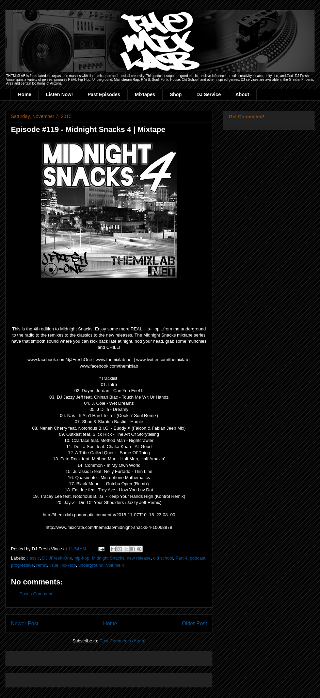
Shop (176, 94)
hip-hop (82, 558)
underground (90, 565)
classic (33, 558)
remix (41, 565)
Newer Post (24, 623)
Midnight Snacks (108, 558)
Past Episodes (103, 94)
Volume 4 (115, 565)
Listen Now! (59, 94)
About (242, 94)
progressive (22, 565)
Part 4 (182, 558)
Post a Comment (35, 593)
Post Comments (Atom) (122, 640)
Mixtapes (145, 94)
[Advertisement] (90, 656)
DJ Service (208, 94)
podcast (197, 558)
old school (163, 558)
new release (138, 558)
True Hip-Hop (62, 565)
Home (24, 94)
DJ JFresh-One (57, 558)
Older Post (194, 623)
